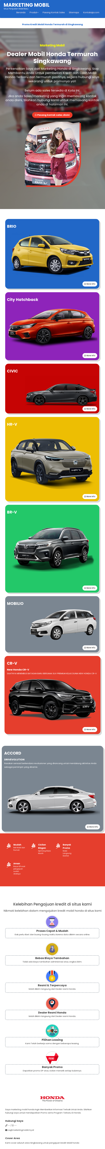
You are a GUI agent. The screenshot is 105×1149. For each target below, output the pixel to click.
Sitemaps (74, 13)
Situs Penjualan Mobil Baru (27, 6)
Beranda (20, 13)
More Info (89, 285)
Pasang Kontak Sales (53, 13)
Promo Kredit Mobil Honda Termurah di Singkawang (52, 25)
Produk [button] (33, 13)
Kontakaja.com (91, 13)
